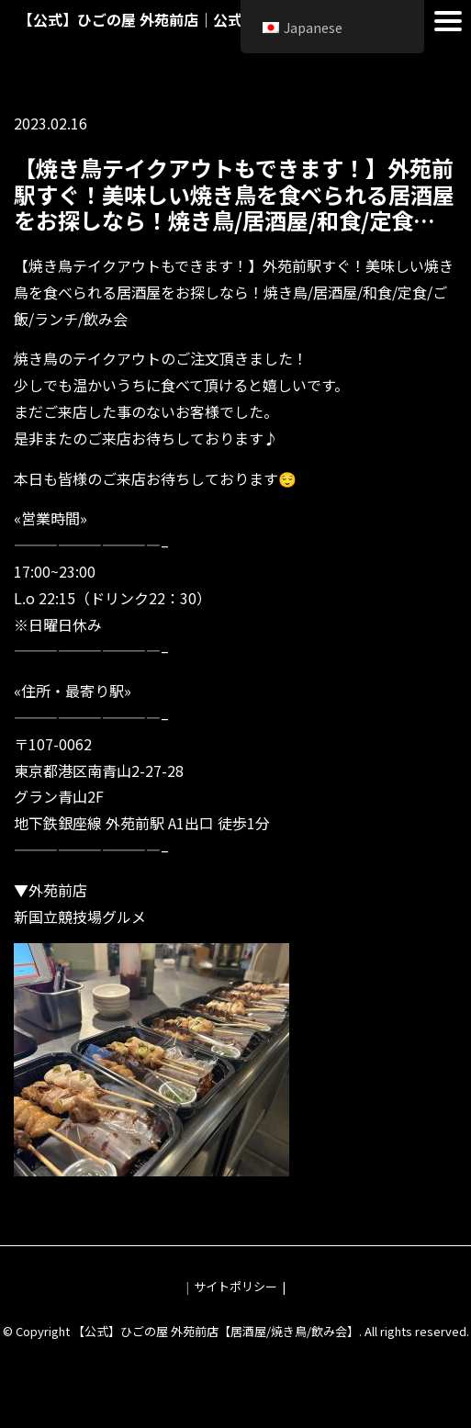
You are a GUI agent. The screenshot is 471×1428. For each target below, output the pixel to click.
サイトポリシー (235, 1286)
